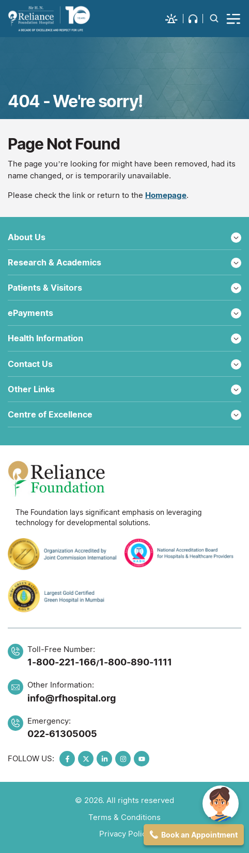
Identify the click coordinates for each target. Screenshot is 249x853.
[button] (174, 18)
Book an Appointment (199, 834)
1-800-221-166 (61, 662)
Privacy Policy (124, 834)
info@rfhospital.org (71, 698)
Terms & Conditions (124, 817)
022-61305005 (62, 733)
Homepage (165, 195)
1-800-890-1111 (135, 662)
